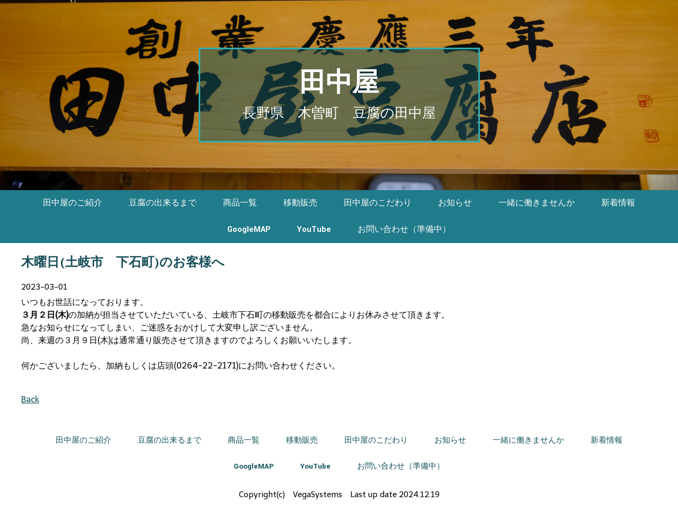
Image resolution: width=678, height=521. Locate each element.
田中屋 (339, 83)
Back (30, 399)
